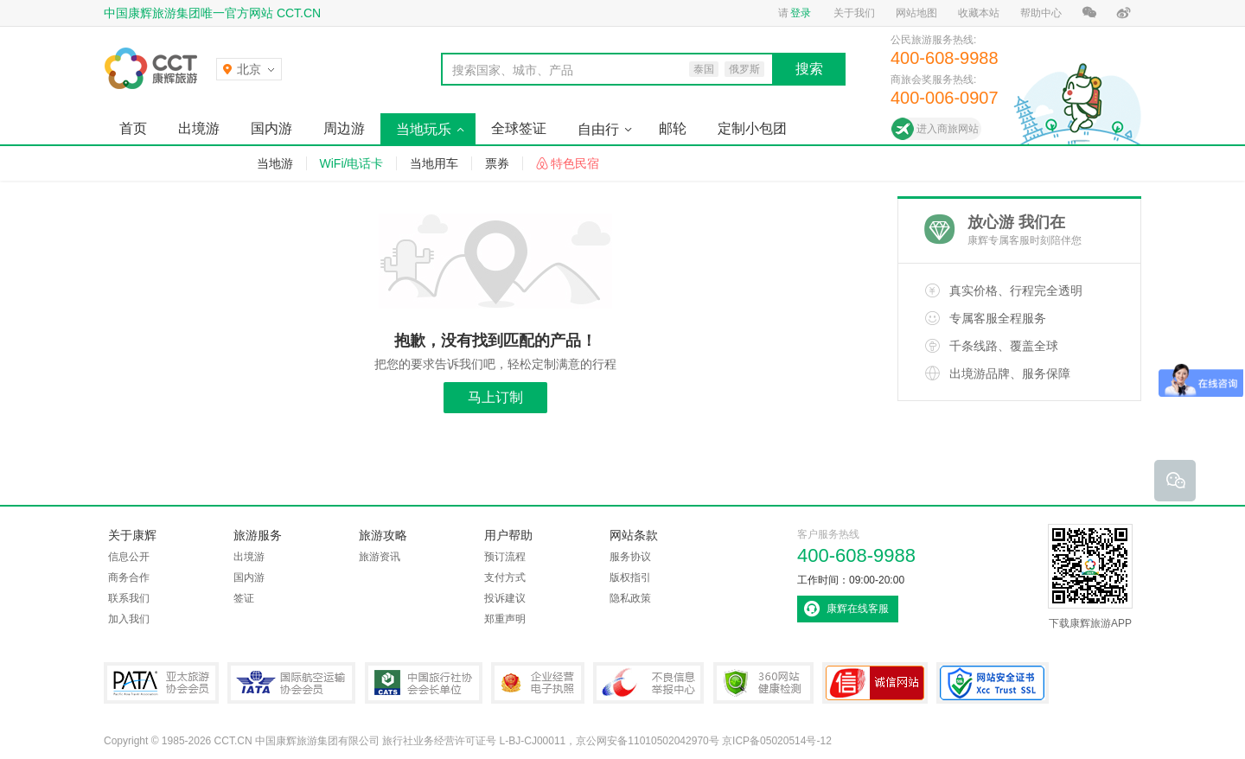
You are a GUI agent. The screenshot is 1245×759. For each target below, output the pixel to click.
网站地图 (916, 13)
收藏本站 (978, 13)
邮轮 (672, 128)
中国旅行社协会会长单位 (423, 683)
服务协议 (630, 557)
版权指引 (630, 577)
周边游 (344, 128)
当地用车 (434, 163)
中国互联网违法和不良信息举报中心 (648, 683)
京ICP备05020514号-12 (777, 741)
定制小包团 (752, 128)
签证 (243, 598)
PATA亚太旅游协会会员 (161, 683)
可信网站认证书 (875, 683)
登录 (800, 13)
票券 (497, 163)
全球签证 (518, 128)
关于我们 (854, 13)
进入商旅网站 (947, 129)
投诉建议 (505, 598)
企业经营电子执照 (537, 683)
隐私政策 (630, 598)
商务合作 (129, 577)
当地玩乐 (423, 129)
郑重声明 (505, 619)
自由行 (598, 129)
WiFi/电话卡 (352, 163)
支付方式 (505, 577)
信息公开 (129, 557)
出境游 (199, 128)
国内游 (271, 128)
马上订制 (495, 397)
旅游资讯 (379, 557)
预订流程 (505, 557)
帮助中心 (1041, 13)
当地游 (275, 163)
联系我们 (129, 598)
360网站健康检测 (763, 683)
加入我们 (129, 619)
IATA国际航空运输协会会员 (291, 683)
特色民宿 (575, 163)
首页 (133, 128)
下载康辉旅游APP (1090, 576)
